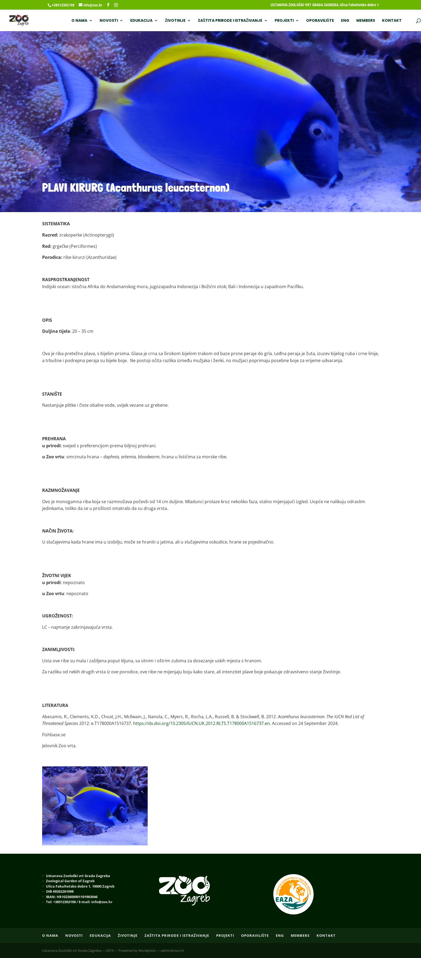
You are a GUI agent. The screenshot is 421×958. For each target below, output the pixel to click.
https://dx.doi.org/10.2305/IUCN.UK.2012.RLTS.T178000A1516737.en (201, 723)
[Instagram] (116, 5)
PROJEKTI (284, 21)
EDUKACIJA (141, 21)
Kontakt (392, 21)
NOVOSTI (109, 21)
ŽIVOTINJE (175, 21)
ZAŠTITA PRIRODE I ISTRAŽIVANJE (230, 21)
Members (365, 21)
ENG (345, 21)
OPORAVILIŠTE (320, 21)
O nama (79, 21)
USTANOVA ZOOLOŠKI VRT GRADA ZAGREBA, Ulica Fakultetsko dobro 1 (325, 5)
